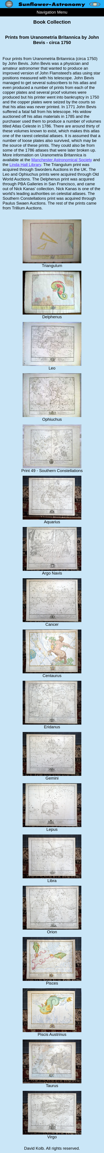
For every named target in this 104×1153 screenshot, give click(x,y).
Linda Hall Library (25, 164)
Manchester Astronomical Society (61, 159)
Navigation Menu (51, 12)
